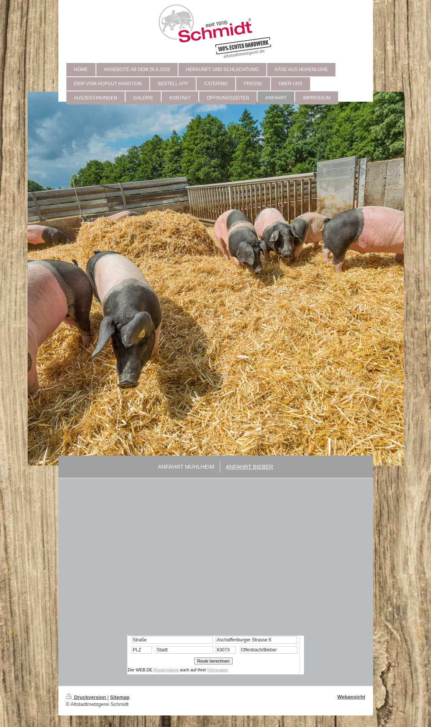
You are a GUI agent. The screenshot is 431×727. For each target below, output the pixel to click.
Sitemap (120, 697)
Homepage (217, 670)
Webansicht (351, 697)
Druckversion (86, 697)
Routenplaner (166, 670)
